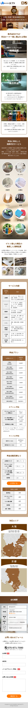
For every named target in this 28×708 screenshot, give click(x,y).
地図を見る (12, 613)
